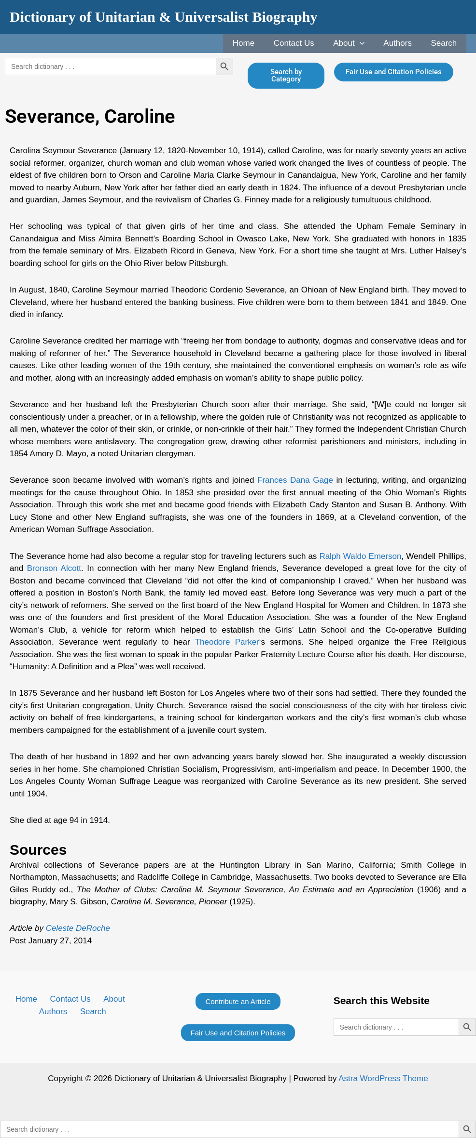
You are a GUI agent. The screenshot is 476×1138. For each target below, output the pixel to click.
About (355, 43)
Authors (402, 43)
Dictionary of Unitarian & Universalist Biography (164, 17)
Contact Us (303, 43)
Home (255, 43)
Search (445, 43)
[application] (366, 43)
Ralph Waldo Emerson (360, 556)
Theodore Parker (227, 642)
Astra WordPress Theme (383, 1078)
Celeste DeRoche (78, 928)
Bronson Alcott (54, 568)
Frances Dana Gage (295, 480)
